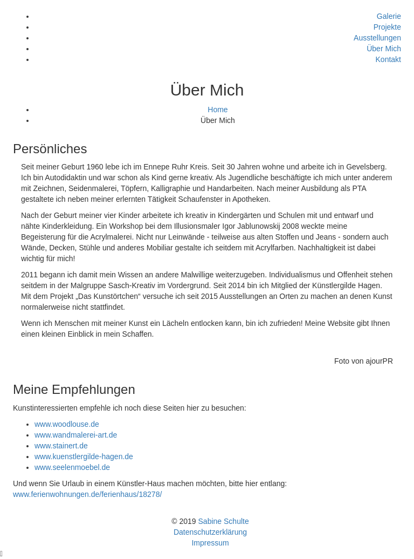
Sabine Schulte (223, 521)
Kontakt (388, 59)
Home (217, 109)
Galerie (389, 16)
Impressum (210, 542)
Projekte (387, 27)
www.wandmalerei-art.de (75, 435)
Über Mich (384, 48)
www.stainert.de (61, 445)
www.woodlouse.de (66, 424)
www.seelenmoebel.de (72, 467)
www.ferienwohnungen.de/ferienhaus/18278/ (87, 494)
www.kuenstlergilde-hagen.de (83, 456)
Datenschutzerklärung (210, 532)
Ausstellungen (377, 37)
